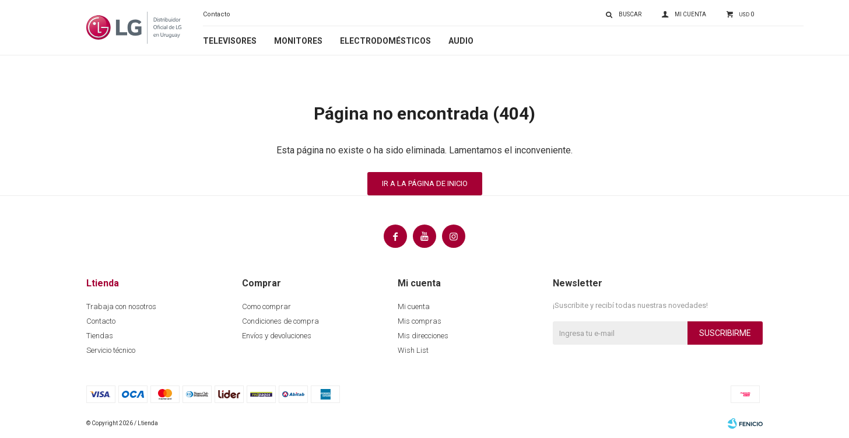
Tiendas (99, 335)
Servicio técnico (110, 350)
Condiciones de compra (280, 321)
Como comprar (266, 306)
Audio (460, 40)
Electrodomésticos (385, 40)
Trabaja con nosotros (121, 306)
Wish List (413, 350)
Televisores (230, 40)
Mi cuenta (414, 306)
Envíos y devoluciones (276, 335)
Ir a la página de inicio (425, 183)
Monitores (298, 40)
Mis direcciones (423, 335)
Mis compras (419, 321)
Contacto (216, 14)
